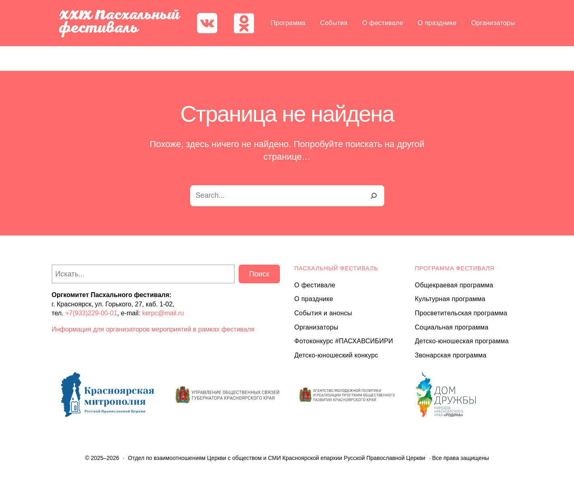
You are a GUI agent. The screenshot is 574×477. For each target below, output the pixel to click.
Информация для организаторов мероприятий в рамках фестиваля (153, 329)
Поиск (259, 274)
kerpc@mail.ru (163, 313)
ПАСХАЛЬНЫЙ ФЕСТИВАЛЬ (336, 268)
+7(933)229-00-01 (91, 313)
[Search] (373, 195)
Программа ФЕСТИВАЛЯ (455, 268)
